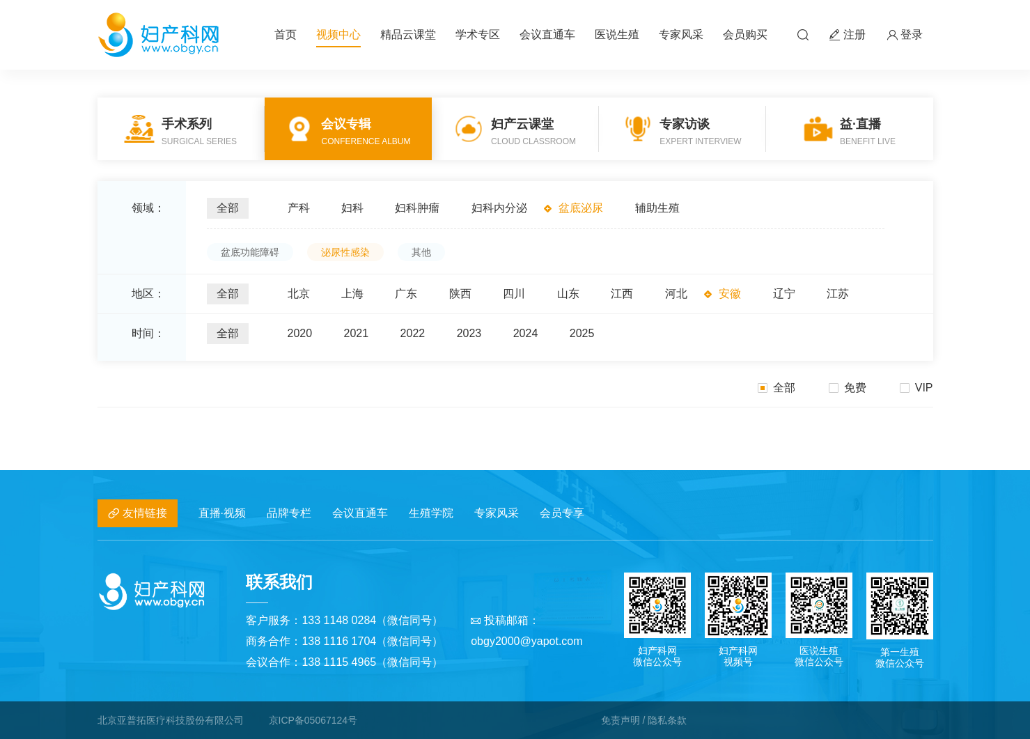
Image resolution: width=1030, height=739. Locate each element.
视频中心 (338, 34)
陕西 (460, 294)
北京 (299, 294)
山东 (568, 294)
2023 (469, 333)
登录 (905, 35)
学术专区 (477, 34)
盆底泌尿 (581, 208)
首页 (285, 34)
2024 (525, 333)
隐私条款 (667, 720)
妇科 (352, 208)
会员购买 (745, 34)
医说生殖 (617, 34)
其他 (421, 252)
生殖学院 (431, 513)
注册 (847, 35)
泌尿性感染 (345, 252)
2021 (356, 333)
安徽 (730, 294)
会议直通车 (547, 34)
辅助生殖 (657, 208)
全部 (228, 208)
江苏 (838, 294)
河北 (676, 294)
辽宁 (784, 294)
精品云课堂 (408, 34)
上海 (352, 294)
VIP (916, 388)
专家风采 (681, 34)
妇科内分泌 (499, 208)
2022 (413, 333)
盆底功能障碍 (250, 252)
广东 (406, 294)
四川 (514, 294)
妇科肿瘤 (417, 208)
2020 (300, 333)
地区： (148, 294)
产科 (299, 208)
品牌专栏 (289, 513)
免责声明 (620, 720)
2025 (582, 333)
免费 (847, 388)
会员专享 (562, 513)
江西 (622, 294)
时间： (148, 333)
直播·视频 (222, 513)
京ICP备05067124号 (313, 720)
